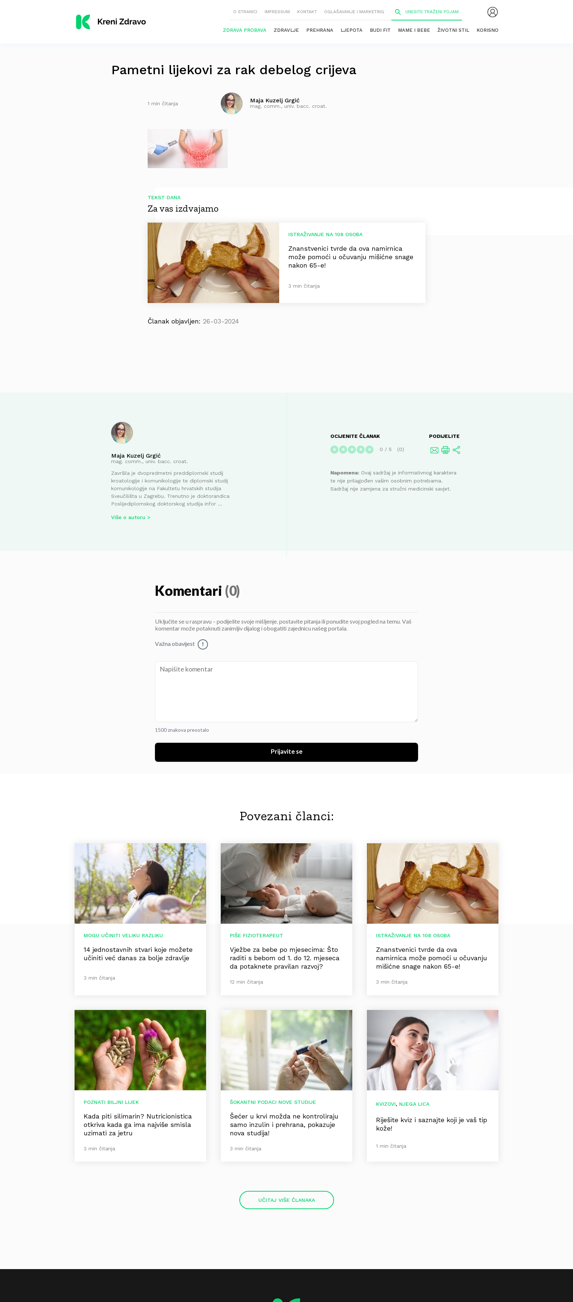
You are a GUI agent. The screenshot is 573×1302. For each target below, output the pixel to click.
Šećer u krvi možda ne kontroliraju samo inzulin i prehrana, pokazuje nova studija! (284, 1124)
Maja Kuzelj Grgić (136, 455)
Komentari (190, 591)
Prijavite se (287, 752)
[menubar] (492, 12)
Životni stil (453, 30)
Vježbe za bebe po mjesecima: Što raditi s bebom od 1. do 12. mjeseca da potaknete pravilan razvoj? (284, 958)
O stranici (245, 11)
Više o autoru (128, 517)
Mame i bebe (414, 30)
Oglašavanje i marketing (354, 11)
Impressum (277, 11)
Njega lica (414, 1104)
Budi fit (380, 30)
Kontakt (307, 11)
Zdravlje (286, 30)
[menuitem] (492, 12)
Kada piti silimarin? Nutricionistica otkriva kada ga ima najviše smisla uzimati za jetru (138, 1124)
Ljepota (352, 30)
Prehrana (319, 30)
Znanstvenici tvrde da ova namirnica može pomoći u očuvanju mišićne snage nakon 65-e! (350, 257)
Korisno (487, 30)
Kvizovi (386, 1104)
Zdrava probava (244, 30)
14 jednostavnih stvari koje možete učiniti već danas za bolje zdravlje (138, 954)
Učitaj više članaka (286, 1200)
